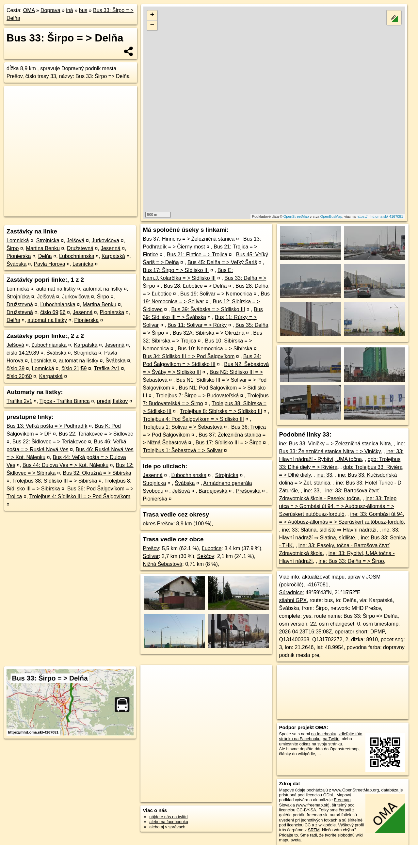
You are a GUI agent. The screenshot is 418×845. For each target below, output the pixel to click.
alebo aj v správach (167, 826)
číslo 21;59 (74, 368)
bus (83, 10)
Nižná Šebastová (162, 564)
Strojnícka (47, 240)
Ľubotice (212, 548)
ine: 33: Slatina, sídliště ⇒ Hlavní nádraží (329, 530)
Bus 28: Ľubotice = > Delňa (195, 286)
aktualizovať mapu (323, 577)
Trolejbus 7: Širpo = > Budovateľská (197, 395)
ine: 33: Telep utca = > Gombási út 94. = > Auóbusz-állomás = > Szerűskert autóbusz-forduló (338, 506)
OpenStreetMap (296, 216)
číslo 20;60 (19, 376)
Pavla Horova (49, 264)
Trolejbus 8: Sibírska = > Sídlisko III (221, 411)
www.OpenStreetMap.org (355, 790)
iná (69, 10)
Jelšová (75, 240)
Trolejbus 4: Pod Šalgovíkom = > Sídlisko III (193, 419)
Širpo (13, 248)
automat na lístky (56, 289)
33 (326, 434)
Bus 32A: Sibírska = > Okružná (209, 333)
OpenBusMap (331, 216)
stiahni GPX (293, 600)
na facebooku (323, 733)
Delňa (45, 256)
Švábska (16, 264)
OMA (29, 10)
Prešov (151, 548)
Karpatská (113, 256)
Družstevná (80, 248)
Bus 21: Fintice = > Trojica (197, 254)
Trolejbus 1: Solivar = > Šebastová (182, 427)
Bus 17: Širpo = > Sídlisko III (176, 270)
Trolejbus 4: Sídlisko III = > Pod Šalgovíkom (79, 496)
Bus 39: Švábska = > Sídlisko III (208, 309)
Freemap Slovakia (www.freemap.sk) (315, 802)
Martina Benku (43, 248)
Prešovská (248, 491)
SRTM (314, 829)
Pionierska (19, 256)
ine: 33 (324, 475)
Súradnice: (291, 592)
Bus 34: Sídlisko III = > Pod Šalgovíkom (188, 356)
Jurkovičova (105, 240)
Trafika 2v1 (107, 368)
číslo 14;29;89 (23, 353)
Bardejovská (213, 491)
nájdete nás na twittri (168, 816)
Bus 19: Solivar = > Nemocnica (216, 293)
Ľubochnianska (76, 256)
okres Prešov (158, 523)
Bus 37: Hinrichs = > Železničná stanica (188, 239)
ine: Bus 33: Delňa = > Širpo (351, 561)
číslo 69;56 (52, 312)
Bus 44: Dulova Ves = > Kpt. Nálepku (65, 465)
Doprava (50, 10)
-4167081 (317, 584)
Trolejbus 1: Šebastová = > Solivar (182, 450)
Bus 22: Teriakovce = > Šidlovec (96, 434)
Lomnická (18, 240)
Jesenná (111, 248)
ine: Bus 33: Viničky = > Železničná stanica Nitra (335, 443)
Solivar (151, 556)
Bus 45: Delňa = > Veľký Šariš (222, 262)
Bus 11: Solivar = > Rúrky (197, 325)
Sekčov (205, 556)
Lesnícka (82, 264)
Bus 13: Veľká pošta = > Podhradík (47, 426)
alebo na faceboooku (168, 821)
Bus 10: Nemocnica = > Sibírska (215, 348)
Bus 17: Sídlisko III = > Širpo (229, 442)
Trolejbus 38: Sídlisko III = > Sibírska (54, 481)
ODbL (328, 794)
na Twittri (331, 738)
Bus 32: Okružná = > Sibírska (97, 473)
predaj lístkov (112, 401)
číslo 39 (15, 368)
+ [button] (152, 15)
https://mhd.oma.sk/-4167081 (380, 216)
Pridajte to (288, 835)
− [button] (152, 25)
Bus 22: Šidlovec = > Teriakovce (49, 441)
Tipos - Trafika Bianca (65, 401)
